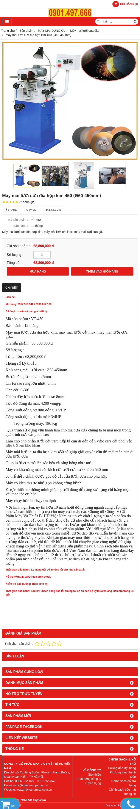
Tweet (31, 209)
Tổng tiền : (15, 263)
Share (11, 209)
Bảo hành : (20, 225)
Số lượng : (15, 255)
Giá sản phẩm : (18, 246)
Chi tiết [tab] (11, 287)
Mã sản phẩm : (18, 219)
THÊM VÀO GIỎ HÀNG (102, 271)
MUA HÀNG (38, 271)
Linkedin (53, 209)
